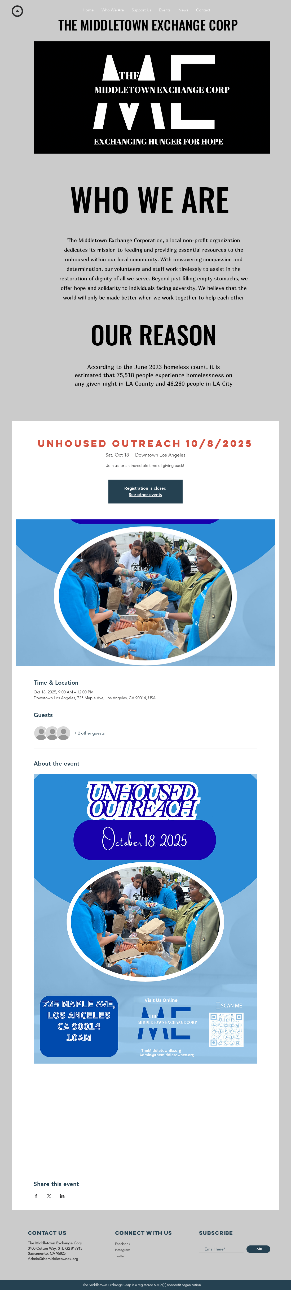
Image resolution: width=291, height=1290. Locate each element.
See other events (145, 494)
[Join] (258, 1249)
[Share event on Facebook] (36, 1196)
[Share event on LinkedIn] (62, 1196)
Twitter (120, 1256)
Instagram (122, 1250)
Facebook (122, 1244)
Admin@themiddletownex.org (53, 1258)
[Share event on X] (49, 1196)
